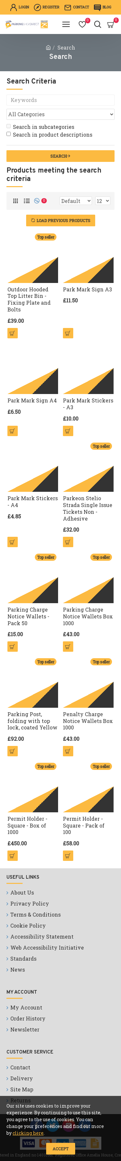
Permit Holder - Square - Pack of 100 (84, 826)
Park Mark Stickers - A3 (88, 404)
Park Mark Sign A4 (32, 400)
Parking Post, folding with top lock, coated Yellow (32, 721)
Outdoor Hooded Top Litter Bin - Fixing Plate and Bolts (29, 299)
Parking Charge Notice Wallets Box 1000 (88, 616)
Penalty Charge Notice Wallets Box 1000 (88, 721)
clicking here (28, 1133)
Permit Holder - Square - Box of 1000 (27, 826)
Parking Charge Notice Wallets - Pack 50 (28, 616)
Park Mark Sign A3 (87, 289)
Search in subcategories (40, 126)
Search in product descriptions (49, 134)
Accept (60, 1148)
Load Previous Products (63, 220)
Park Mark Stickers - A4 (32, 501)
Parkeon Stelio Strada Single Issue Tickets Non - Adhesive (87, 508)
